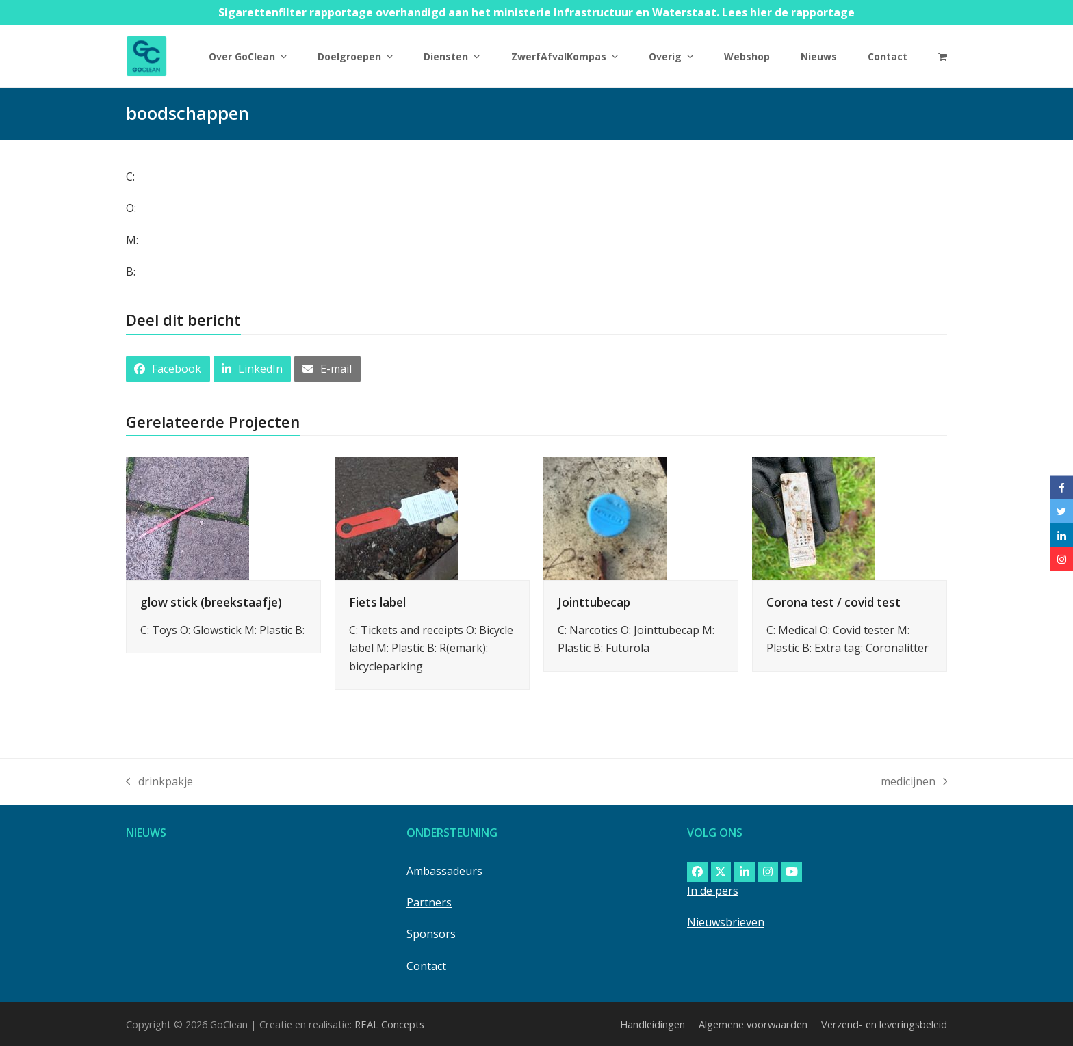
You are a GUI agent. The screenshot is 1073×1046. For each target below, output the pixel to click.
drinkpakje (159, 782)
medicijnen (914, 782)
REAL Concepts (389, 1024)
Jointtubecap (594, 602)
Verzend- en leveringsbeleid (884, 1024)
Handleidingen (652, 1024)
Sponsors (431, 933)
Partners (429, 902)
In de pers (712, 890)
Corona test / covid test (833, 602)
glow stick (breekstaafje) (211, 602)
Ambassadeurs (444, 870)
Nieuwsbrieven (725, 922)
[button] (942, 56)
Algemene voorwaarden (753, 1024)
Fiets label (377, 602)
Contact (426, 965)
